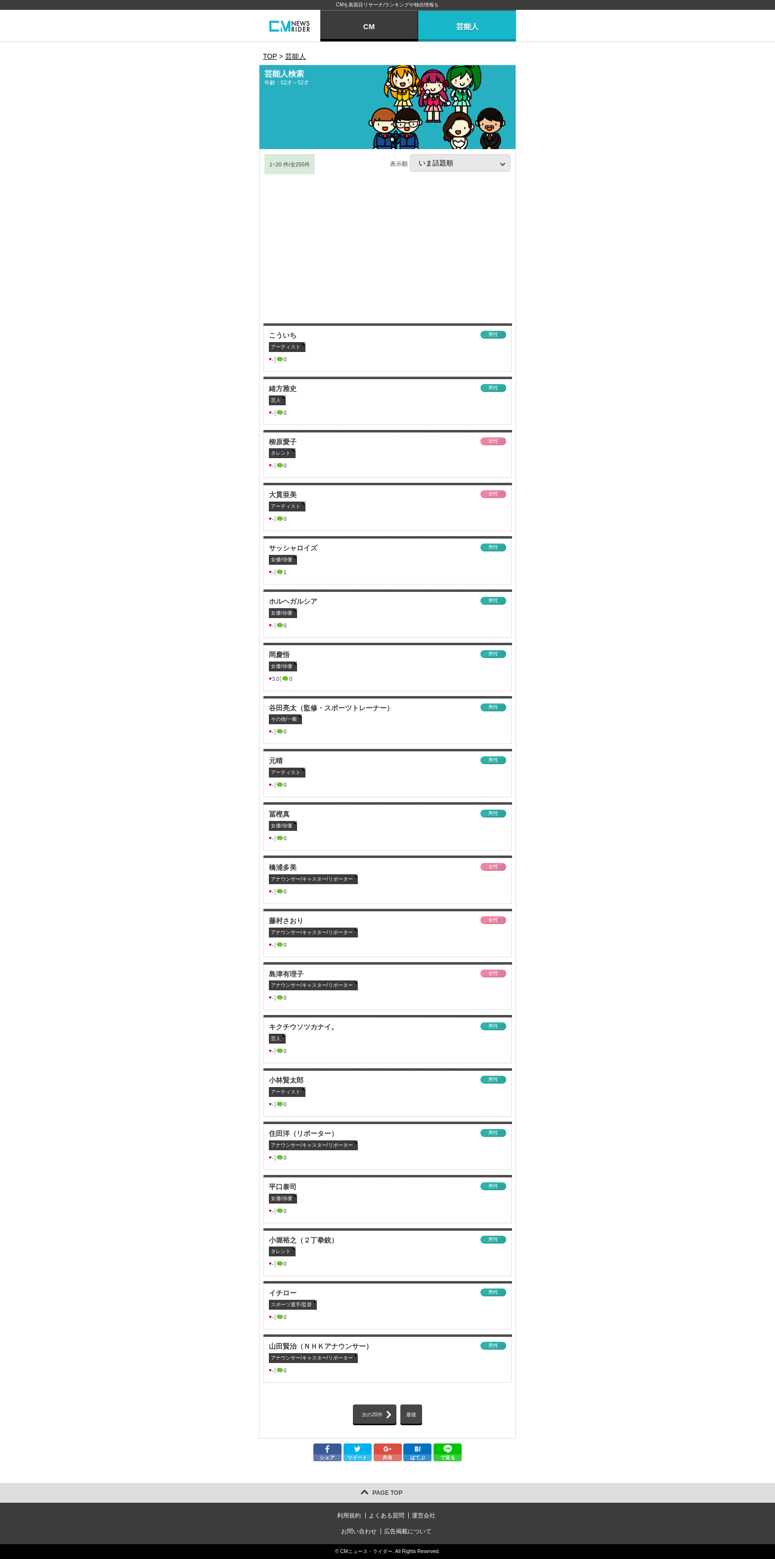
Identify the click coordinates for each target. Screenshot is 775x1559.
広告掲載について (407, 1531)
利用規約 (349, 1515)
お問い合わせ (359, 1531)
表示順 (450, 163)
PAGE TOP (388, 1492)
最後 (411, 1414)
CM (369, 26)
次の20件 (372, 1414)
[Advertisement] (387, 249)
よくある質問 (386, 1515)
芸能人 (467, 26)
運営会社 (423, 1515)
